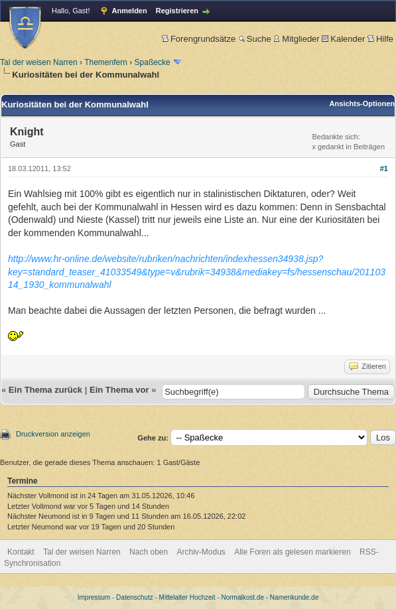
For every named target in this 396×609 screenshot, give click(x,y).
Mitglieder (296, 39)
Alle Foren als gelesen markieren (292, 552)
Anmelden (129, 11)
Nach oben (148, 552)
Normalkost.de (243, 597)
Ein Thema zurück (45, 390)
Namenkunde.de (294, 597)
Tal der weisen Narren (39, 62)
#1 (384, 168)
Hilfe (380, 39)
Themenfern (105, 62)
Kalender (343, 39)
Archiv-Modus (201, 552)
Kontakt (20, 552)
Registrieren (177, 11)
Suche (254, 39)
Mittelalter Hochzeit (187, 597)
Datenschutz (134, 597)
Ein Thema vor (119, 390)
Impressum (94, 597)
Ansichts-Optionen (362, 103)
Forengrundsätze (198, 39)
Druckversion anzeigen (53, 434)
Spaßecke (152, 62)
